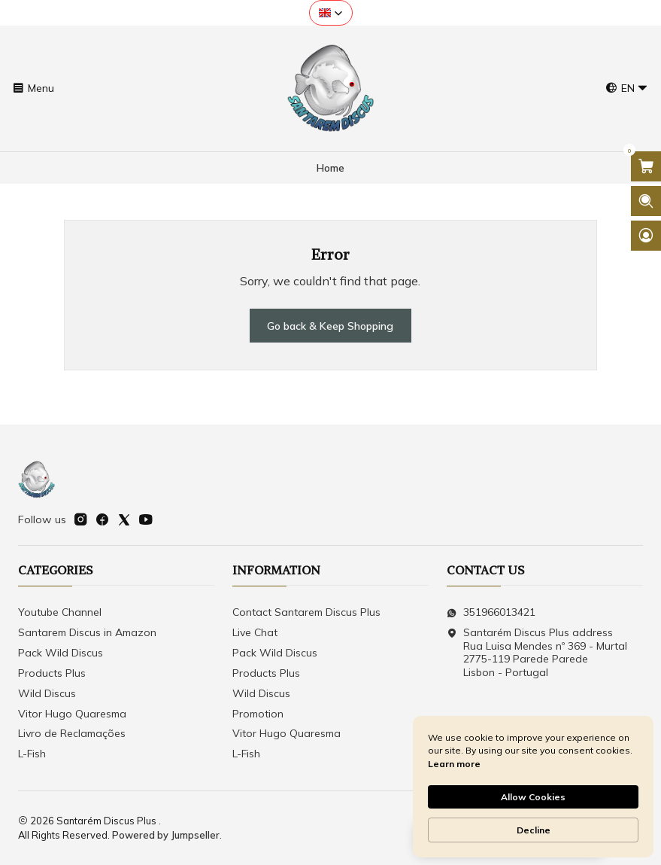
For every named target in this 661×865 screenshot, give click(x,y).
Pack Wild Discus (60, 652)
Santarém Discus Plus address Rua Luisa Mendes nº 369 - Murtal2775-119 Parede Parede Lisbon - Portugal (537, 652)
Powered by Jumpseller (166, 835)
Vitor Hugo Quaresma (72, 713)
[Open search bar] (646, 201)
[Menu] (33, 88)
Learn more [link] (454, 763)
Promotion (258, 713)
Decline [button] (533, 830)
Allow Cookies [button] (533, 797)
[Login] (646, 236)
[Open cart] (646, 166)
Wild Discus (47, 693)
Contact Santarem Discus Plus (306, 612)
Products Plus (52, 673)
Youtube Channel (60, 612)
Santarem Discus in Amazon (87, 632)
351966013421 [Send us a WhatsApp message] (491, 612)
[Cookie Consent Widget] (533, 786)
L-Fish (32, 753)
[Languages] (627, 88)
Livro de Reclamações (72, 733)
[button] (331, 13)
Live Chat (254, 632)
